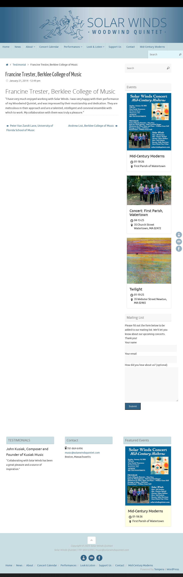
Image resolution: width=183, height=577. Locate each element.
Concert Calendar (47, 565)
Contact (119, 565)
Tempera (159, 569)
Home (9, 565)
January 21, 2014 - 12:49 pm (24, 80)
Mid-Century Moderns (140, 565)
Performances (68, 565)
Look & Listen (87, 565)
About (29, 565)
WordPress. (173, 569)
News (19, 565)
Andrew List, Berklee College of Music (93, 126)
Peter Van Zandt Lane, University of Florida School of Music (29, 128)
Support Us (105, 565)
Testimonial (19, 64)
